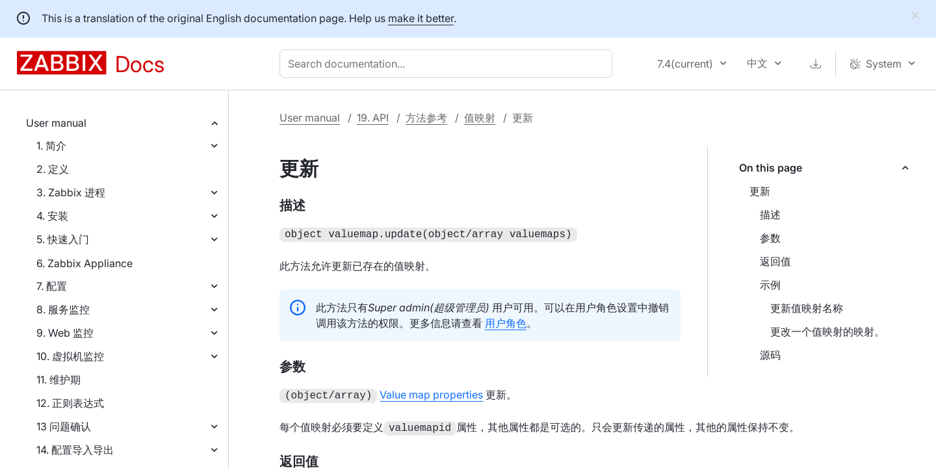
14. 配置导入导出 (75, 449)
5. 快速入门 (62, 239)
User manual (56, 122)
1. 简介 (51, 145)
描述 (770, 214)
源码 (770, 354)
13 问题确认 (63, 426)
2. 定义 (52, 169)
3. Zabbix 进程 (70, 192)
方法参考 (426, 117)
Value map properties (431, 393)
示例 (770, 284)
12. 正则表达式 (70, 403)
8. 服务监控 (63, 309)
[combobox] (449, 63)
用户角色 (505, 321)
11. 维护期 (58, 379)
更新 (759, 191)
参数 (770, 237)
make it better (421, 18)
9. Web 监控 (65, 332)
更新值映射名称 (806, 308)
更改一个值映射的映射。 (827, 331)
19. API (373, 117)
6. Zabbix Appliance (84, 263)
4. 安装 (52, 215)
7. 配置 (51, 286)
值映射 (479, 117)
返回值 (775, 261)
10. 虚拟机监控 (70, 356)
